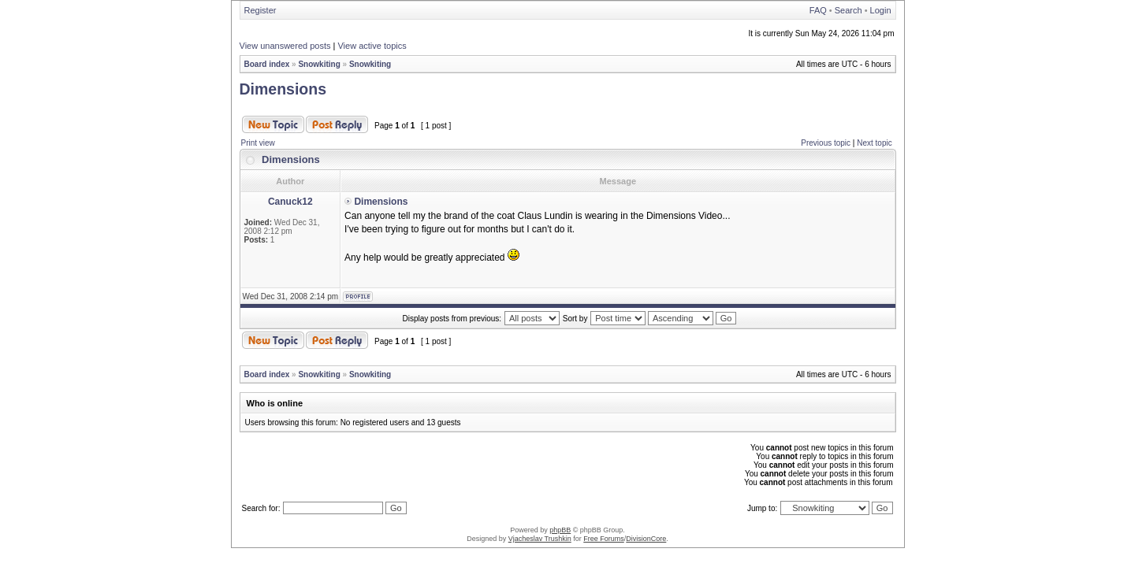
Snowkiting (319, 64)
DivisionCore (646, 539)
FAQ (818, 10)
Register (260, 10)
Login (880, 10)
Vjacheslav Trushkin (539, 539)
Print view (258, 143)
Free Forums (603, 539)
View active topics (371, 45)
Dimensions (283, 89)
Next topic (874, 143)
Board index (267, 64)
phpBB (560, 530)
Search (848, 10)
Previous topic (825, 143)
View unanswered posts (285, 45)
